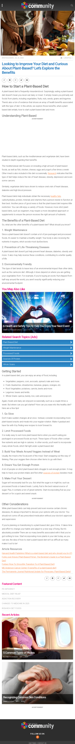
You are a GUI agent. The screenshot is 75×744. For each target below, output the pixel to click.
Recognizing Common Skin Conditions (24, 697)
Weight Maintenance (12, 348)
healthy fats (56, 196)
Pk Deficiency (8, 589)
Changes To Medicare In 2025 (15, 603)
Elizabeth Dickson (10, 657)
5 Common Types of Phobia (19, 652)
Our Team (32, 743)
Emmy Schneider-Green (12, 330)
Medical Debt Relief (11, 594)
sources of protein (51, 473)
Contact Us (41, 743)
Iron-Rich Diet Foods (11, 608)
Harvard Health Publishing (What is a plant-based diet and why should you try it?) (37, 553)
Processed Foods (11, 353)
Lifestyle (67, 58)
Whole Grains (9, 364)
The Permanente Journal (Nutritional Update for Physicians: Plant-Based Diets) (36, 571)
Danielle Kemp (8, 701)
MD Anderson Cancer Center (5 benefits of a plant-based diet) (29, 568)
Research (52, 173)
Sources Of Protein (11, 359)
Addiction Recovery (11, 599)
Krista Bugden (7, 58)
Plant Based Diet (10, 342)
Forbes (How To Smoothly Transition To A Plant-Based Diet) (28, 564)
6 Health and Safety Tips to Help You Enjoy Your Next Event (36, 326)
